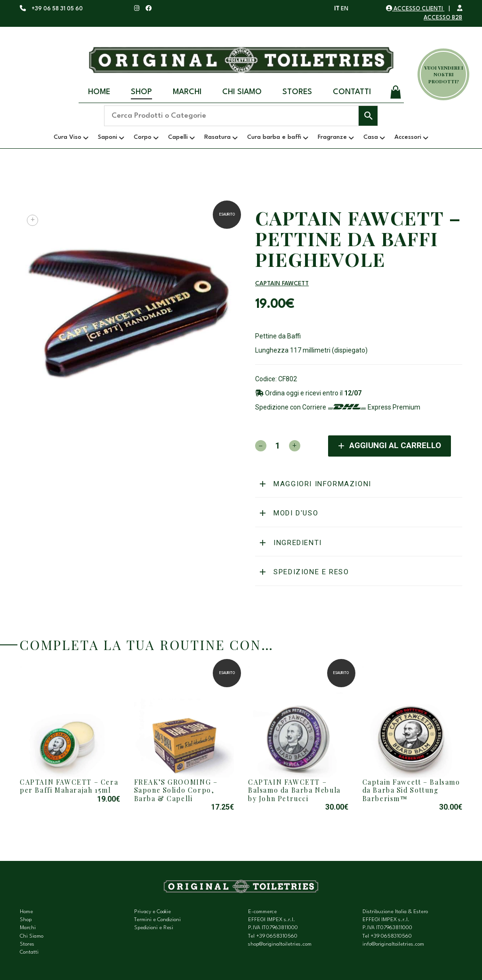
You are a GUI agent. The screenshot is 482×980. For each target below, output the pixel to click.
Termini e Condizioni (157, 920)
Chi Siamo (242, 92)
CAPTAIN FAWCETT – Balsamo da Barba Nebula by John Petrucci (294, 790)
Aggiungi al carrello (395, 445)
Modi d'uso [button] (295, 513)
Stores (297, 92)
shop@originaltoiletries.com (280, 944)
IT (336, 9)
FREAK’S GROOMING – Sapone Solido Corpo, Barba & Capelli (176, 790)
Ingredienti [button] (296, 542)
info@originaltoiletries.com (393, 944)
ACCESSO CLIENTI (415, 9)
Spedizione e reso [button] (310, 572)
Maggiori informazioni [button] (321, 484)
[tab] (358, 484)
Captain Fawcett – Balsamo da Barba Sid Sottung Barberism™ (411, 790)
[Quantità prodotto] (277, 445)
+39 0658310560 (276, 936)
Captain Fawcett (282, 284)
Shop (141, 92)
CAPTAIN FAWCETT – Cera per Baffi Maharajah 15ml (69, 786)
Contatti (352, 92)
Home (99, 92)
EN (344, 9)
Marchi (187, 92)
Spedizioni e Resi (153, 928)
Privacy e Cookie (152, 912)
